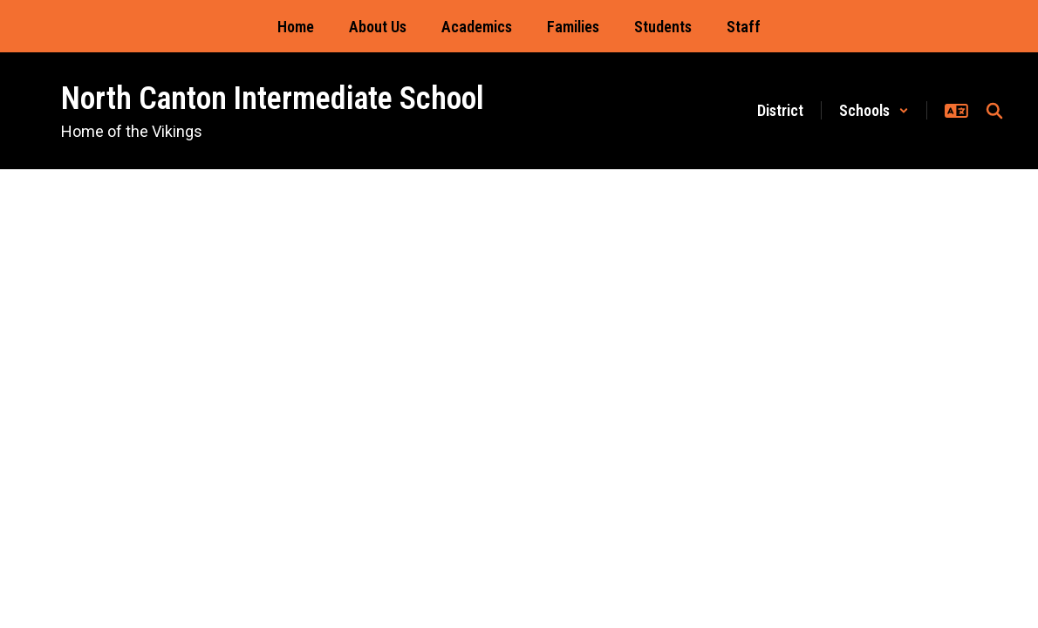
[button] (874, 110)
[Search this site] (994, 110)
